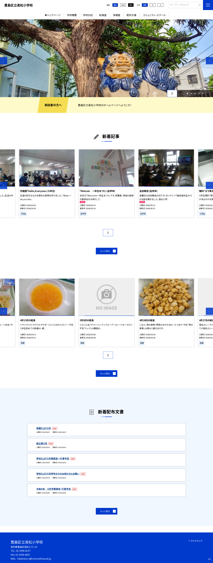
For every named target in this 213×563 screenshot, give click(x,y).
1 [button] (187, 93)
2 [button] (191, 93)
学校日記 (88, 15)
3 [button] (195, 93)
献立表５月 (42, 443)
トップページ (54, 15)
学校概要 (72, 15)
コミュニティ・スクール (154, 15)
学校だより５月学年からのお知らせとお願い (58, 473)
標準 (144, 5)
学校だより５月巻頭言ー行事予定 (53, 458)
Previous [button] (3, 60)
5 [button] (202, 93)
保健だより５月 (43, 428)
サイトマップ (196, 540)
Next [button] (209, 60)
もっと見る (105, 250)
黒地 (130, 5)
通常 (115, 5)
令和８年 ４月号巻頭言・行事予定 (53, 489)
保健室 (116, 15)
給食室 (103, 15)
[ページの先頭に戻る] (209, 559)
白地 (123, 5)
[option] (106, 58)
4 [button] (199, 93)
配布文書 (131, 15)
